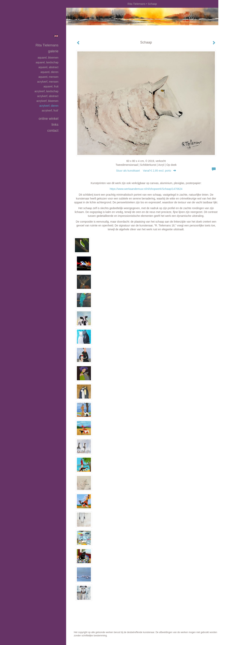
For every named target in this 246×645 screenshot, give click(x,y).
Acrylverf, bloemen (47, 100)
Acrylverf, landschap (46, 91)
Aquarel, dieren (49, 72)
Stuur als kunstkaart (146, 170)
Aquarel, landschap (47, 62)
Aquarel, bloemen (48, 57)
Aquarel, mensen (48, 76)
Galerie (53, 51)
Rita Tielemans (136, 3)
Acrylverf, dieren (48, 105)
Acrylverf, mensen (47, 81)
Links (55, 124)
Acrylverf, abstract (47, 96)
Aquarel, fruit (50, 86)
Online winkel (48, 119)
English (56, 36)
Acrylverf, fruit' (50, 110)
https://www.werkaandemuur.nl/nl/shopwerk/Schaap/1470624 (146, 188)
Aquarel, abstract (48, 67)
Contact (52, 130)
